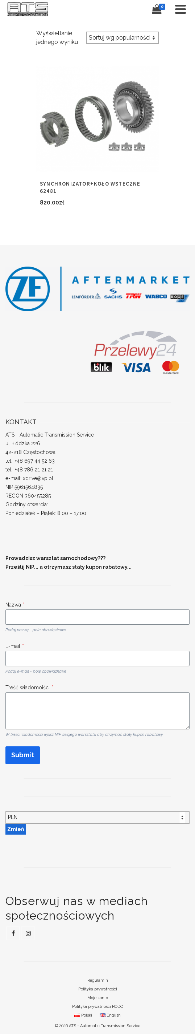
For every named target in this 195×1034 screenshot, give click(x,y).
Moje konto (97, 998)
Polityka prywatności (97, 989)
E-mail (14, 646)
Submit (22, 755)
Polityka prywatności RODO (97, 1006)
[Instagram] (28, 933)
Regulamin (97, 980)
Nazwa (15, 605)
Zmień (15, 829)
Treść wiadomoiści (29, 687)
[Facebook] (13, 933)
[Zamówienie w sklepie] (122, 38)
